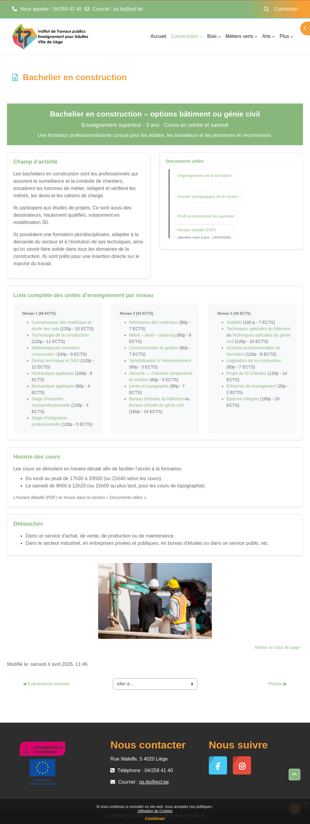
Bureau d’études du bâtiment (156, 398)
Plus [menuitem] (284, 36)
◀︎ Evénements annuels (46, 683)
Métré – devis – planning (152, 335)
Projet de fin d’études (246, 373)
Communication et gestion (153, 347)
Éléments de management (251, 386)
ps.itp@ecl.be (128, 9)
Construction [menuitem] (184, 36)
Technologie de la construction (60, 335)
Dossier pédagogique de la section (208, 196)
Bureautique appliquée (53, 386)
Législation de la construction (253, 360)
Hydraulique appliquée (53, 373)
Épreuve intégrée (242, 398)
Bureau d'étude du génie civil (156, 405)
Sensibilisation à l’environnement (160, 360)
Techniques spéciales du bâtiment (258, 328)
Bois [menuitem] (212, 36)
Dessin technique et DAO (55, 360)
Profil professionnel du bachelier (205, 216)
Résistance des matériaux (153, 322)
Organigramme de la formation (204, 175)
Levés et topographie (149, 386)
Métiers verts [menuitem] (239, 36)
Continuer (155, 818)
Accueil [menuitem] (158, 36)
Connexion (286, 9)
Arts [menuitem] (266, 36)
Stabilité (234, 322)
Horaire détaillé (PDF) (196, 230)
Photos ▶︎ (277, 683)
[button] (266, 9)
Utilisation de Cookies (154, 811)
